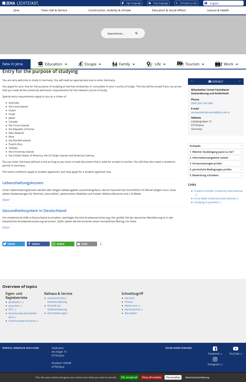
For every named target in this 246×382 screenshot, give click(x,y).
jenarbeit (15, 305)
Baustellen (131, 313)
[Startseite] (6, 77)
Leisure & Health (218, 10)
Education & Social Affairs (169, 10)
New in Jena (12, 64)
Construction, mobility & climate (109, 10)
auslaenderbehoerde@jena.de (210, 127)
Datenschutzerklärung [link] (197, 377)
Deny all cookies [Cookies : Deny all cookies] (151, 377)
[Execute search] (136, 33)
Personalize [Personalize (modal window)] (173, 377)
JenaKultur (16, 302)
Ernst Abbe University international (216, 213)
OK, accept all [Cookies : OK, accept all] (129, 377)
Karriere (129, 298)
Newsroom (132, 305)
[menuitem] (16, 10)
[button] (215, 161)
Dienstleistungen (57, 313)
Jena (16, 10)
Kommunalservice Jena (23, 321)
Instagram (215, 364)
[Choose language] (225, 3)
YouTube (235, 353)
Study (45, 77)
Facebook (215, 353)
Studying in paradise (207, 217)
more (5, 214)
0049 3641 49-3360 (202, 118)
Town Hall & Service (54, 10)
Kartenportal (133, 309)
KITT (12, 309)
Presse (129, 302)
